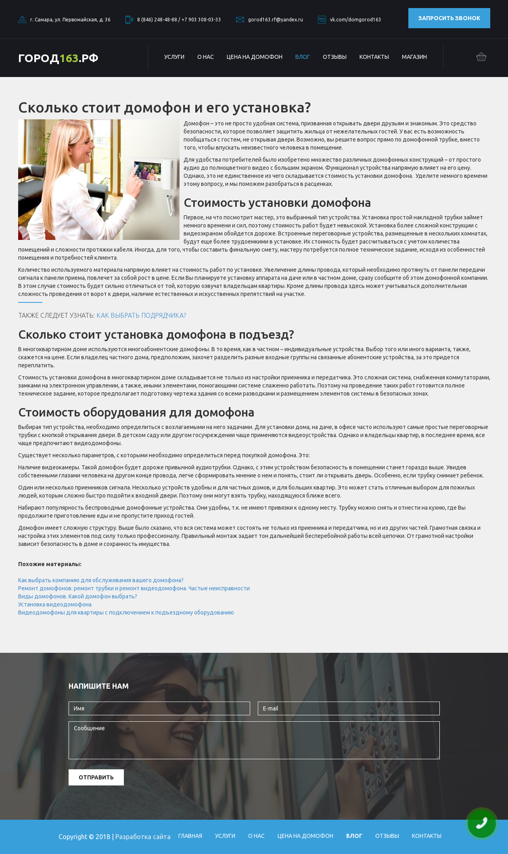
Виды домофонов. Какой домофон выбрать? (77, 596)
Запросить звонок (449, 18)
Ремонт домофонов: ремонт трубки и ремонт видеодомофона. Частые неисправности (134, 588)
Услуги (174, 57)
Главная (190, 836)
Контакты (374, 57)
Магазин (414, 57)
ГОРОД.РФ (58, 58)
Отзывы (335, 57)
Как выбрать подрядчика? (141, 315)
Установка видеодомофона (55, 604)
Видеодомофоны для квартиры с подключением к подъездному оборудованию (126, 612)
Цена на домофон (254, 57)
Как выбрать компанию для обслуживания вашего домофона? (101, 580)
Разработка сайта (143, 836)
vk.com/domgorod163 (355, 19)
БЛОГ (302, 57)
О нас (205, 57)
